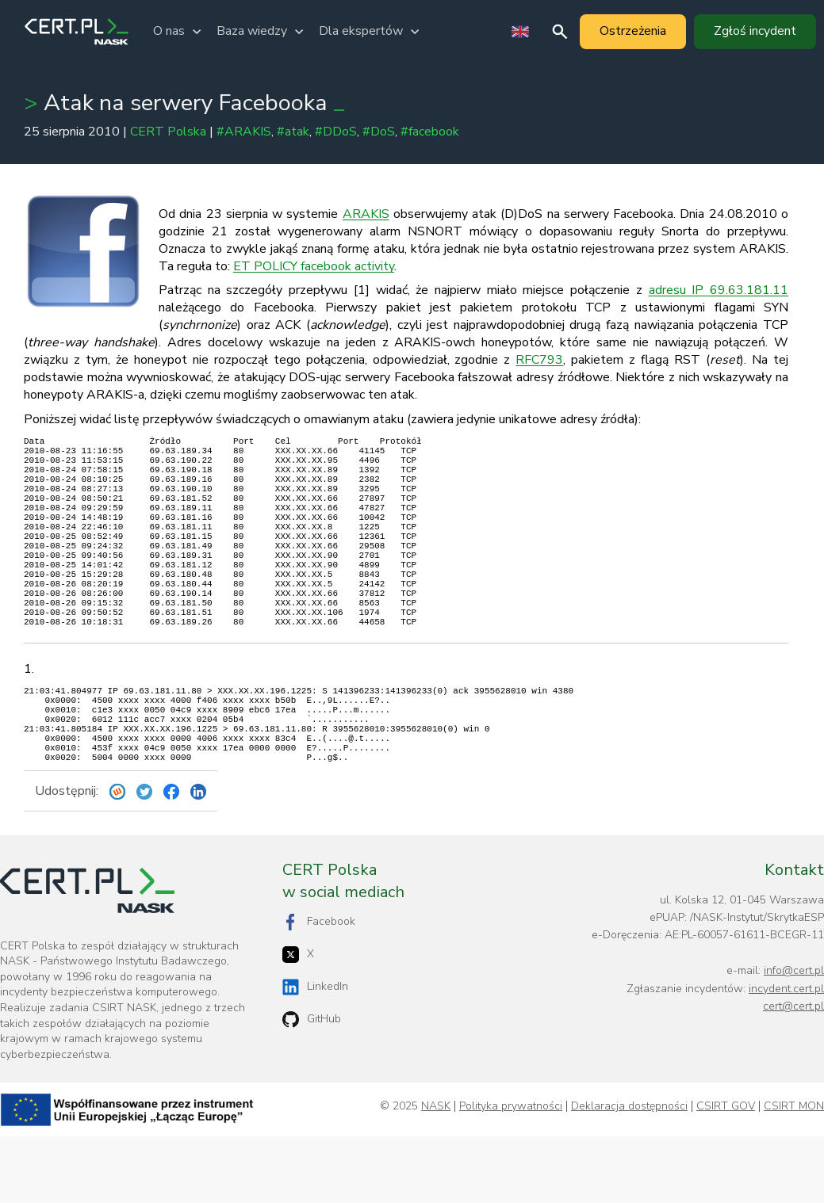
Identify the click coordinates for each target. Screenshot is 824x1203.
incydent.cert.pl (786, 1055)
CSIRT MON (794, 1172)
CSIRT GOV (725, 1172)
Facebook (318, 988)
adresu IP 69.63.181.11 (718, 290)
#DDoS (336, 131)
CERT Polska (168, 131)
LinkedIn (315, 1053)
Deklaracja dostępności (629, 1172)
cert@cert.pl (793, 1072)
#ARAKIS (244, 131)
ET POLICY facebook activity (313, 266)
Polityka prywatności (510, 1172)
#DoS (378, 131)
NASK (435, 1172)
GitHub (311, 1086)
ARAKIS (366, 214)
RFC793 (539, 360)
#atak (293, 131)
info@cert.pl (794, 1037)
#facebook (430, 131)
